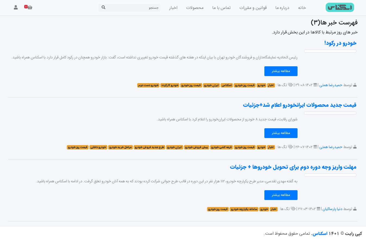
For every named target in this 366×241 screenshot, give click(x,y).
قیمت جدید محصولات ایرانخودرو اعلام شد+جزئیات (299, 105)
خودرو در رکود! (340, 43)
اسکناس (319, 233)
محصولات (195, 7)
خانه (302, 7)
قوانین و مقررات (253, 7)
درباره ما (282, 7)
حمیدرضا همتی (330, 85)
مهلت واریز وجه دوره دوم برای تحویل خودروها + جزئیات (293, 167)
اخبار (173, 7)
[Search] (134, 8)
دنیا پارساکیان (332, 209)
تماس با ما (221, 7)
